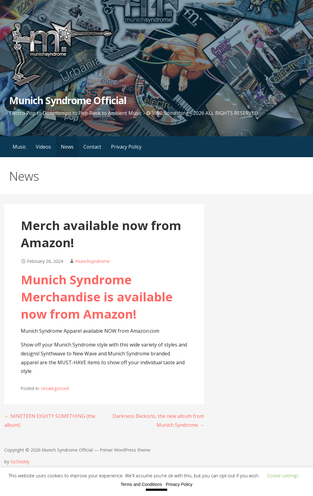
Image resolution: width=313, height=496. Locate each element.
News (67, 146)
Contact (92, 146)
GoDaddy (20, 461)
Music (19, 146)
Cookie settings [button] (283, 475)
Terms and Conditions (141, 484)
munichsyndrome (92, 261)
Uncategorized (55, 388)
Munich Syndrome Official (67, 100)
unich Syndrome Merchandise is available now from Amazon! (97, 296)
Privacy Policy (126, 146)
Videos (43, 146)
